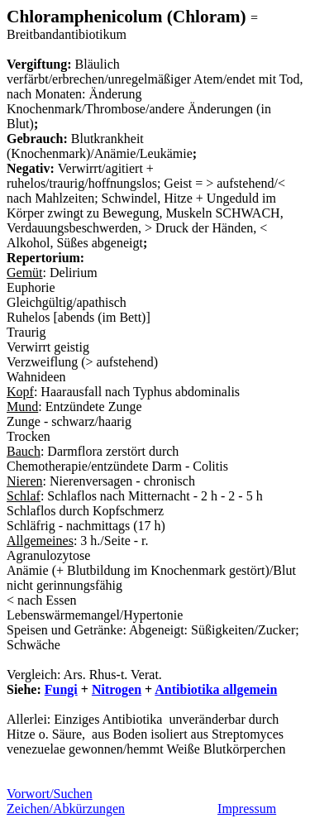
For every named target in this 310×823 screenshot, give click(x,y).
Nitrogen (116, 689)
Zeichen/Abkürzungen (66, 808)
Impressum (246, 808)
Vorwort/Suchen (50, 794)
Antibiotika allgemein (216, 689)
